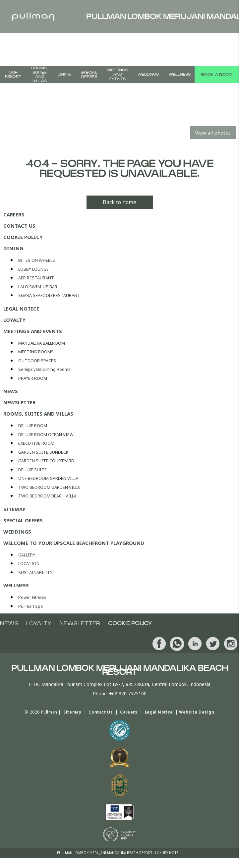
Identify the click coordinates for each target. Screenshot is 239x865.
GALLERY (26, 555)
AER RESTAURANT (36, 278)
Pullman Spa (30, 606)
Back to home (119, 202)
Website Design (196, 712)
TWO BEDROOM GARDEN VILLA (49, 487)
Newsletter (19, 402)
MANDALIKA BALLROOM (41, 343)
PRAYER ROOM (32, 378)
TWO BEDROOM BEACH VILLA (47, 496)
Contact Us (19, 225)
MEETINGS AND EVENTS (117, 74)
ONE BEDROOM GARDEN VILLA (48, 478)
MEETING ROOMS (36, 352)
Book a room (216, 75)
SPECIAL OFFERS (89, 75)
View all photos (213, 132)
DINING (64, 74)
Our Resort (13, 75)
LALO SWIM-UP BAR (37, 287)
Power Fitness (32, 597)
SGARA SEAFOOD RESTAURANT (49, 295)
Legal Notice (21, 308)
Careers (13, 214)
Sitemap (14, 509)
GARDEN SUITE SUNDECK (43, 452)
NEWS (10, 391)
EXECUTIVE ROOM (36, 443)
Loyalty (14, 320)
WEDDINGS (148, 74)
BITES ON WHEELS (36, 260)
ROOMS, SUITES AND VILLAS (39, 74)
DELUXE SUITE (32, 470)
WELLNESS (180, 74)
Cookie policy (23, 237)
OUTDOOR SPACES (37, 361)
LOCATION (28, 563)
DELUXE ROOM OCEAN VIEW (46, 434)
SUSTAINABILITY (35, 572)
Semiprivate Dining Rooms (44, 369)
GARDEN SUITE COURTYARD (46, 461)
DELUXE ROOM (32, 426)
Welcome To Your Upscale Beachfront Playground (73, 543)
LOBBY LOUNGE (33, 269)
